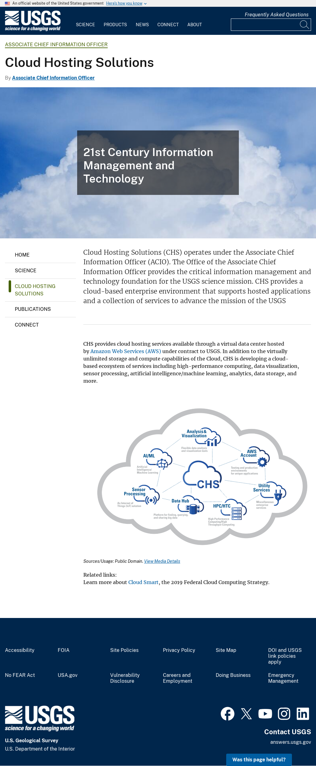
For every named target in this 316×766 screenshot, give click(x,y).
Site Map (226, 650)
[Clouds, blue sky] (158, 162)
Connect (168, 24)
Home (22, 255)
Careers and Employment (177, 678)
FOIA (63, 650)
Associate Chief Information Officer (56, 44)
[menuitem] (85, 20)
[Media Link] (197, 475)
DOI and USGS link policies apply (285, 656)
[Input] (271, 25)
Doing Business (233, 675)
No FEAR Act (20, 675)
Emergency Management (283, 678)
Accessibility (20, 650)
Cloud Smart (143, 582)
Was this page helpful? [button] (259, 760)
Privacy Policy (179, 650)
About (194, 24)
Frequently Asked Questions (277, 15)
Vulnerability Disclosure (125, 678)
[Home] (32, 30)
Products (115, 24)
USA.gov (67, 675)
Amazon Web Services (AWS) (125, 351)
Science (85, 24)
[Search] (305, 25)
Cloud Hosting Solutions (35, 290)
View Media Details (162, 561)
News (142, 24)
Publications (33, 309)
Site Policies (124, 650)
